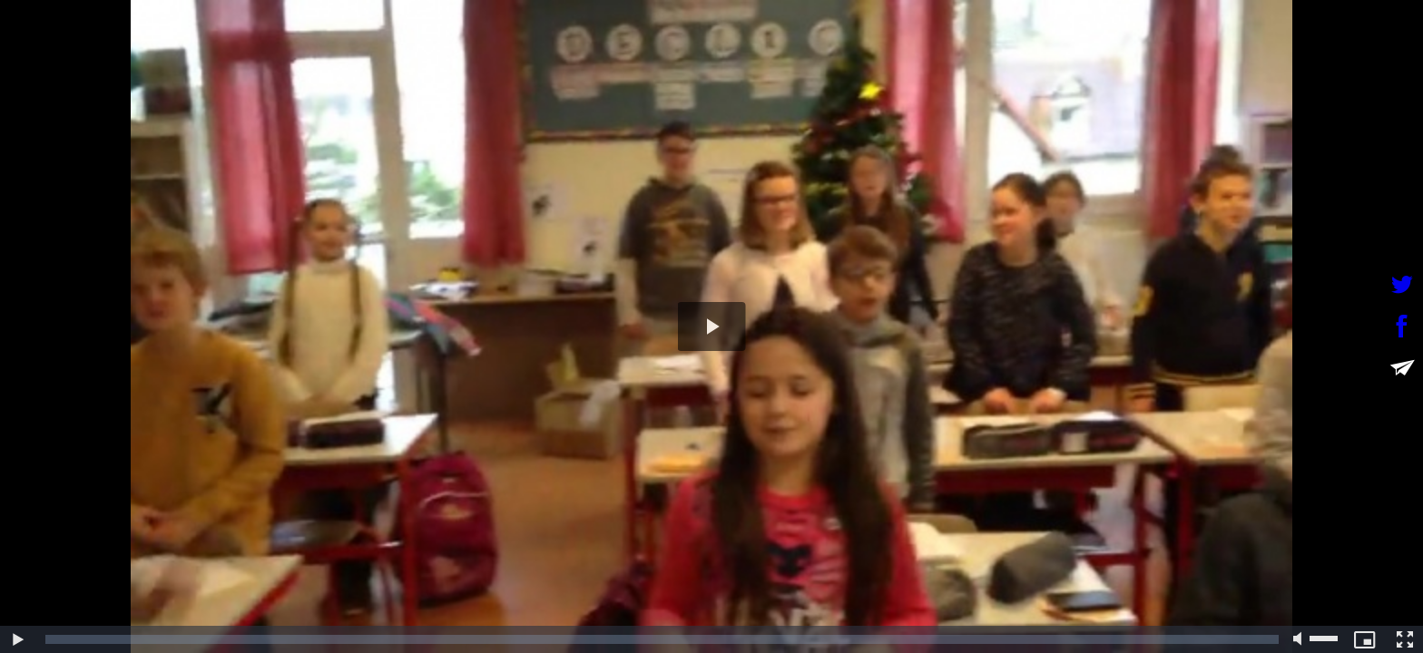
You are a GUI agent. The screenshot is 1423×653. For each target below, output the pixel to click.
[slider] (662, 639)
